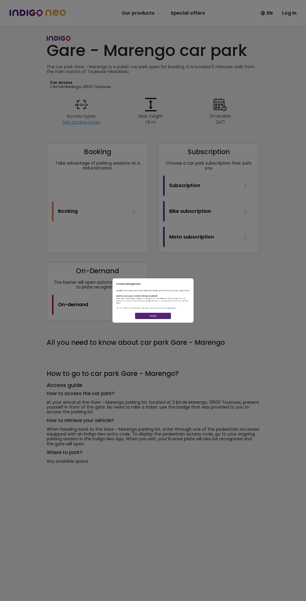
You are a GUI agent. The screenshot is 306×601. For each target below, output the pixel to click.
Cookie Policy (200, 320)
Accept (153, 341)
